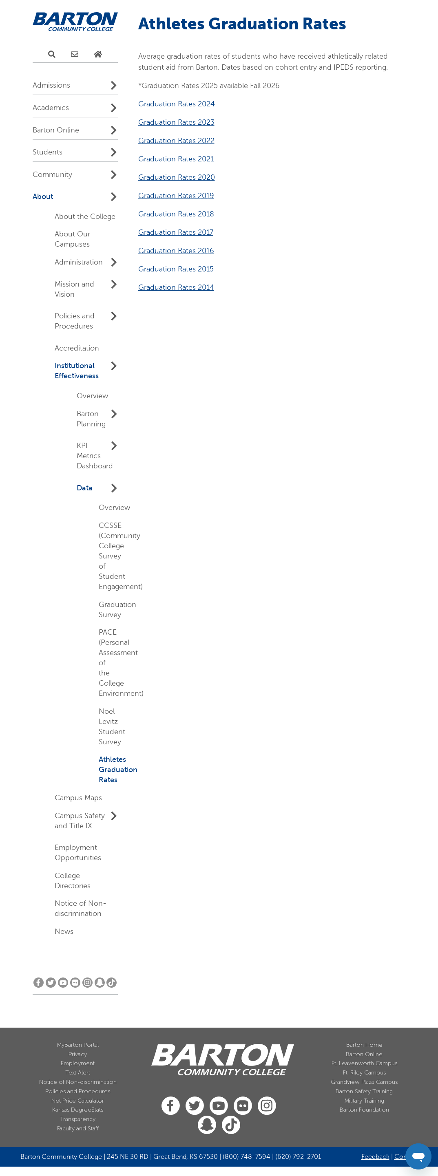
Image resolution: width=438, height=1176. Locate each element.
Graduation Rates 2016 (176, 397)
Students (47, 152)
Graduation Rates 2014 (176, 434)
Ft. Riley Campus (364, 1072)
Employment (78, 1063)
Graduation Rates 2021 (176, 306)
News (64, 931)
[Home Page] (98, 55)
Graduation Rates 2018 (176, 361)
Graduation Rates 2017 (175, 379)
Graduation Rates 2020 (176, 324)
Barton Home (364, 1044)
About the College (85, 216)
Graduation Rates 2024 (176, 251)
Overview (92, 396)
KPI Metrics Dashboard (95, 455)
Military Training (364, 1100)
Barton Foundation (364, 1109)
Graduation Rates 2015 (176, 416)
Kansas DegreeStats (77, 1109)
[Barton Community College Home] (75, 22)
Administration (79, 262)
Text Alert (77, 1072)
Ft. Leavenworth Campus (364, 1063)
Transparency (77, 1119)
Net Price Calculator (77, 1100)
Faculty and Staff (78, 1128)
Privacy (78, 1054)
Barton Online (56, 130)
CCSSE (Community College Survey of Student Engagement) (121, 556)
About (43, 196)
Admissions (51, 85)
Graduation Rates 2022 (176, 287)
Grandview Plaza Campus (364, 1082)
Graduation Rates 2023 (176, 269)
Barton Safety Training (364, 1091)
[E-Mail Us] (74, 55)
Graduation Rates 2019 (176, 342)
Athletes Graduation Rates (118, 769)
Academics (51, 108)
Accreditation (77, 348)
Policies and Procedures (77, 1091)
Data (85, 488)
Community (52, 174)
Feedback (375, 1157)
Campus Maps (78, 798)
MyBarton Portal (78, 1044)
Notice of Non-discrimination (78, 1082)
